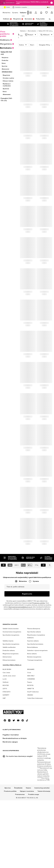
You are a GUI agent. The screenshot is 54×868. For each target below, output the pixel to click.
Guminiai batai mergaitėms (12, 691)
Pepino (29, 741)
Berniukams (32, 26)
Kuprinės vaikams (33, 700)
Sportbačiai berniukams (35, 703)
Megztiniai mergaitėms (11, 712)
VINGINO (30, 754)
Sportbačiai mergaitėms (11, 694)
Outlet (7, 7)
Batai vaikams (32, 712)
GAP (4, 757)
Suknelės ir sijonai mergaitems (37, 709)
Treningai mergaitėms (34, 719)
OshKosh (5, 741)
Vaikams (23, 12)
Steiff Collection (33, 751)
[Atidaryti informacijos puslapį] (51, 3)
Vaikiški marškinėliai (9, 706)
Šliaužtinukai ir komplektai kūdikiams (36, 695)
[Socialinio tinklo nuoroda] (5, 847)
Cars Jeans (6, 731)
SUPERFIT (6, 754)
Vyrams (15, 12)
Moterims (6, 12)
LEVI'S (5, 747)
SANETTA (30, 747)
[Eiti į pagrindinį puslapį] (14, 839)
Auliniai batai (7, 716)
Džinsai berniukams (9, 719)
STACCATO (6, 751)
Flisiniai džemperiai (33, 687)
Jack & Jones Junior (9, 735)
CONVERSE (31, 738)
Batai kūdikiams (32, 706)
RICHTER (6, 744)
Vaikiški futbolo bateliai (11, 687)
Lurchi (5, 738)
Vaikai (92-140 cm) (44, 26)
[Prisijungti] (35, 12)
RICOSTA (30, 744)
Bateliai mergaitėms (34, 716)
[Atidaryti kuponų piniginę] (30, 12)
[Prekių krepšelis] (51, 12)
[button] (31, 30)
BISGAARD (30, 728)
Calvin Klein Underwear (35, 757)
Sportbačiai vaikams (34, 691)
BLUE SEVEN (7, 728)
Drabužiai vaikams (9, 709)
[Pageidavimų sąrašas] (46, 12)
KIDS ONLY (30, 735)
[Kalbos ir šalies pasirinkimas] (48, 7)
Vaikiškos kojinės (8, 700)
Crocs (29, 731)
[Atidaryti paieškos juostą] (49, 19)
